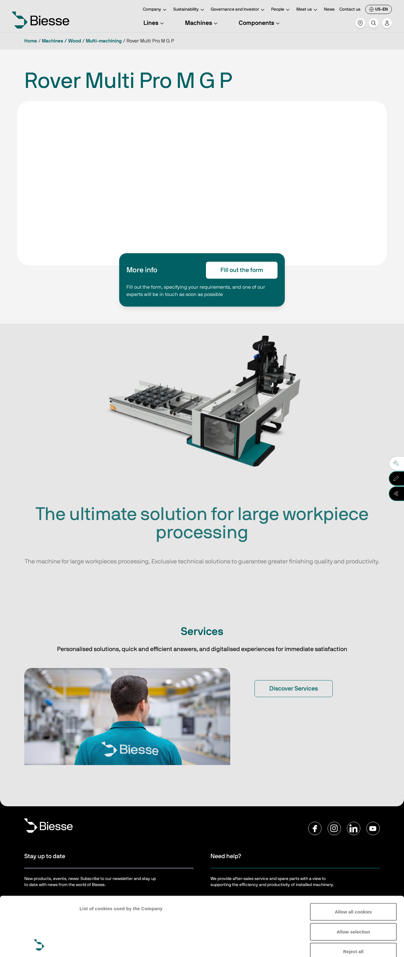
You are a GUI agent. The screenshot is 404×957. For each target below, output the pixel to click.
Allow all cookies (353, 856)
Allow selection (353, 876)
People (281, 9)
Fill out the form (242, 270)
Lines (154, 23)
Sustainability (189, 9)
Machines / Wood (61, 41)
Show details (93, 945)
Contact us (349, 9)
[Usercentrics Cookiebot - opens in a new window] (39, 945)
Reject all (353, 896)
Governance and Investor (238, 9)
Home (30, 41)
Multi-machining (104, 41)
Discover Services (293, 689)
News (329, 9)
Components (260, 23)
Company (155, 9)
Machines (202, 23)
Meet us (307, 9)
